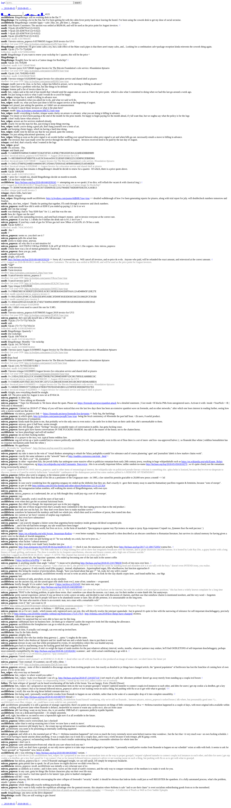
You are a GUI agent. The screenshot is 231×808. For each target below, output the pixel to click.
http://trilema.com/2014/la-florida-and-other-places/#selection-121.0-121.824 (68, 485)
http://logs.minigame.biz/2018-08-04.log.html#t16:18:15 (45, 547)
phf (3, 705)
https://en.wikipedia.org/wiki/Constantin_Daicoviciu (62, 464)
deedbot (5, 44)
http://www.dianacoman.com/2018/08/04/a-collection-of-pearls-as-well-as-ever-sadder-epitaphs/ (55, 790)
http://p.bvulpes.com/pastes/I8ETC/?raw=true (38, 110)
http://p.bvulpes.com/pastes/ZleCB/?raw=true (45, 664)
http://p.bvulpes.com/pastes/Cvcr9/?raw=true (45, 363)
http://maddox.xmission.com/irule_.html (87, 456)
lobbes (4, 683)
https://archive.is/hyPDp (27, 560)
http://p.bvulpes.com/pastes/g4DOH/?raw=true (46, 81)
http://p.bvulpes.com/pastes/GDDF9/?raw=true (46, 70)
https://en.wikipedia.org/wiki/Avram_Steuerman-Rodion (45, 533)
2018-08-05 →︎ (25, 8)
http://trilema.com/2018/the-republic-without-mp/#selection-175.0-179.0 (48, 613)
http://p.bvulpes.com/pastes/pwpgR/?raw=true (55, 416)
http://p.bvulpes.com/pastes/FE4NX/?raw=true (46, 315)
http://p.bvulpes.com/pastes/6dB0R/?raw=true (68, 198)
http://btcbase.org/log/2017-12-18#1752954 (139, 547)
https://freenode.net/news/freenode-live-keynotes (66, 413)
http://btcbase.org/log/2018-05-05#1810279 (166, 464)
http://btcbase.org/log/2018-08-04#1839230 (28, 259)
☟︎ (119, 25)
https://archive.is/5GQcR (68, 584)
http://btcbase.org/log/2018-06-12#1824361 (55, 651)
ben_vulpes (6, 97)
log (2, 2)
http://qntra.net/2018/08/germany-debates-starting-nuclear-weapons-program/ (46, 605)
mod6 (4, 25)
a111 (3, 185)
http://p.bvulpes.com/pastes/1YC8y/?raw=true (46, 352)
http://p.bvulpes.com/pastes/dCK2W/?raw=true (46, 283)
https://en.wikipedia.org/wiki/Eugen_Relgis (201, 461)
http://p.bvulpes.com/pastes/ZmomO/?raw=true (46, 374)
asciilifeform (7, 17)
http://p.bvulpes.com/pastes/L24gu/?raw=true (31, 272)
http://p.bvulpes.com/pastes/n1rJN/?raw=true (45, 44)
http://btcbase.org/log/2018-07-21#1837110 (78, 678)
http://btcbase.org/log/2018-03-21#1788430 (101, 563)
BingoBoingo (7, 20)
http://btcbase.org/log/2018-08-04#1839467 (56, 753)
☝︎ (141, 182)
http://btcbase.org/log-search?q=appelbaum (53, 448)
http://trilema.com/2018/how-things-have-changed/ (109, 613)
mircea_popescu (9, 206)
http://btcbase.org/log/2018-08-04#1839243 (35, 182)
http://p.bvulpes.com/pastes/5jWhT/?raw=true (46, 288)
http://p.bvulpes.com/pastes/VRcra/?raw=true (45, 278)
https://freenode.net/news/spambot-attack (96, 403)
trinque (5, 84)
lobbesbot (5, 38)
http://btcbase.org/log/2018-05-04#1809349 (61, 587)
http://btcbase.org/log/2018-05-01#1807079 (44, 697)
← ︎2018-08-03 (8, 8)
